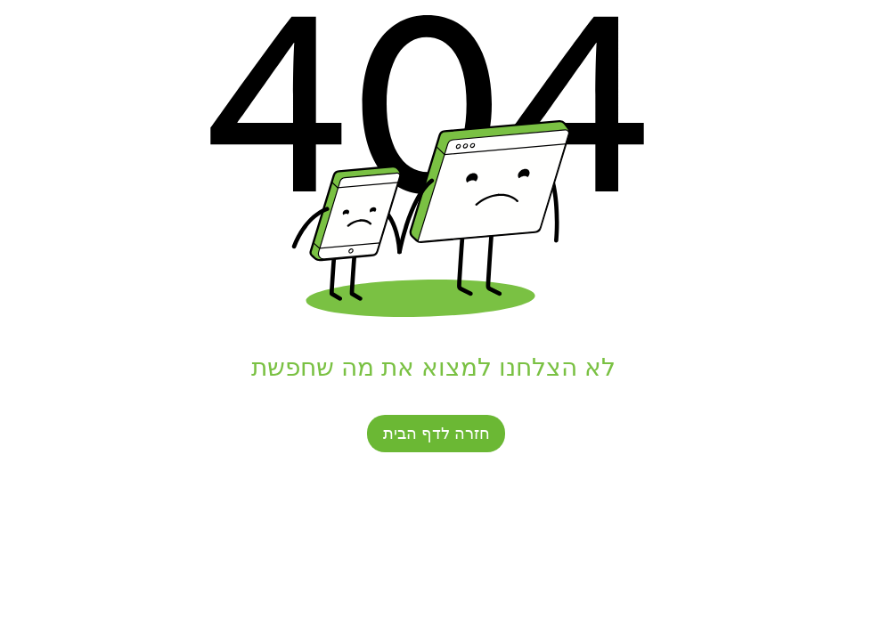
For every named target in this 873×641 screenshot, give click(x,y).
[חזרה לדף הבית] (436, 433)
